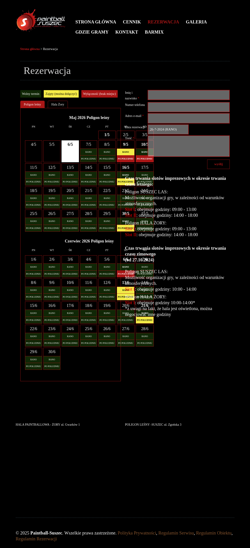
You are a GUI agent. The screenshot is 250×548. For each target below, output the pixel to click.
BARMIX (154, 32)
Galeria (196, 21)
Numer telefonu (135, 105)
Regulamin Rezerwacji (36, 538)
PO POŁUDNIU (88, 159)
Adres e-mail (134, 116)
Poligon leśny (32, 104)
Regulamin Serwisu (176, 532)
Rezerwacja (163, 21)
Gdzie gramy (92, 32)
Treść (129, 138)
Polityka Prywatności (137, 532)
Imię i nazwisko (132, 95)
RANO (88, 152)
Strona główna (96, 21)
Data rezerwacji (135, 127)
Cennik (132, 21)
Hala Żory (57, 104)
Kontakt (126, 32)
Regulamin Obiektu (214, 532)
